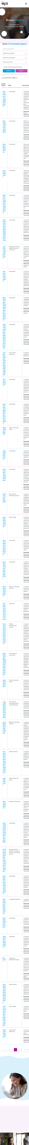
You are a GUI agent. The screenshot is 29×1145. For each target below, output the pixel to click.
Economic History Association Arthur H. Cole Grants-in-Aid (4, 611)
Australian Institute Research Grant (4, 522)
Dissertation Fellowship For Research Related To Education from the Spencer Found (4, 336)
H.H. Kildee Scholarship (4, 173)
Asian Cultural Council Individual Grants (4, 942)
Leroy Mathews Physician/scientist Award (4, 728)
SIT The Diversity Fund (4, 382)
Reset (21, 70)
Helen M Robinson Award (4, 804)
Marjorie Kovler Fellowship (4, 431)
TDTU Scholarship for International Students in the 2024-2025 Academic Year (4, 231)
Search (8, 70)
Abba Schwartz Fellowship (4, 683)
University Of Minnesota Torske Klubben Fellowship (4, 98)
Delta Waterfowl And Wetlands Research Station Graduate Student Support (4, 664)
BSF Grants (4, 959)
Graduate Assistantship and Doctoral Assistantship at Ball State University (4, 762)
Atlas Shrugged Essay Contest (4, 148)
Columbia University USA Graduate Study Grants (4, 906)
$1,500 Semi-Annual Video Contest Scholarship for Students (4, 204)
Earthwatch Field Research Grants (4, 922)
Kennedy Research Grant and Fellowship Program (4, 547)
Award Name (4, 84)
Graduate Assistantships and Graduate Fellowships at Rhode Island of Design (4, 363)
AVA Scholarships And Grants (4, 1033)
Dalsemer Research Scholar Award (4, 591)
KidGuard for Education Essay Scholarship (4, 126)
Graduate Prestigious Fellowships (4, 276)
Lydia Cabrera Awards (4, 781)
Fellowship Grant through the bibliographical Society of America (4, 993)
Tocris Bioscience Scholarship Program (4, 252)
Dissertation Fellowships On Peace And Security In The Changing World (4, 832)
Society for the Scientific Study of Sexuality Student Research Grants (4, 633)
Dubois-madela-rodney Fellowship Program (4, 475)
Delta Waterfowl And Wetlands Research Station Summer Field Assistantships (4, 308)
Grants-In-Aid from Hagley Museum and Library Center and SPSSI (4, 413)
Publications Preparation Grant (4, 497)
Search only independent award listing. (13, 67)
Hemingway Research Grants (4, 454)
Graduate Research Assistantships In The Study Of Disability (4, 884)
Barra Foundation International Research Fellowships (4, 569)
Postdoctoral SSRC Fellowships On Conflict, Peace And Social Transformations (4, 860)
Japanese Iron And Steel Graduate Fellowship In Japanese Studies (4, 1016)
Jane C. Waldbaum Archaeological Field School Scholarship (4, 709)
